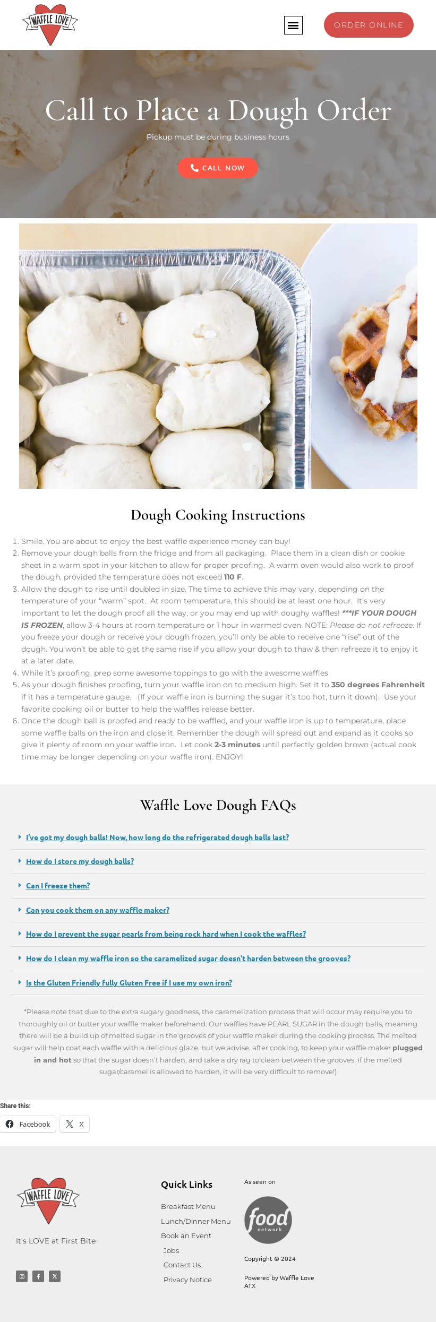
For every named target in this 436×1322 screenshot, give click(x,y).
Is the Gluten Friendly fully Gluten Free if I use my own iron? (129, 982)
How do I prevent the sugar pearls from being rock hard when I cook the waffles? (166, 933)
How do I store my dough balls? (80, 861)
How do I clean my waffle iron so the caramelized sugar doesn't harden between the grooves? (188, 958)
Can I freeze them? (58, 885)
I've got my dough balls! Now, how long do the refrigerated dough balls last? (157, 837)
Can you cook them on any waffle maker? (97, 909)
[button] (293, 25)
